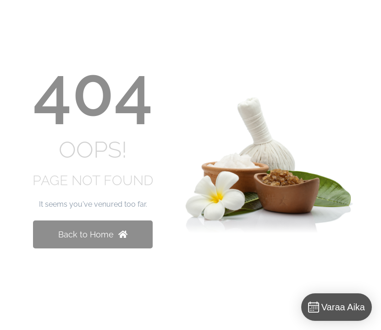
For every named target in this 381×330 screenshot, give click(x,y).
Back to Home (92, 234)
